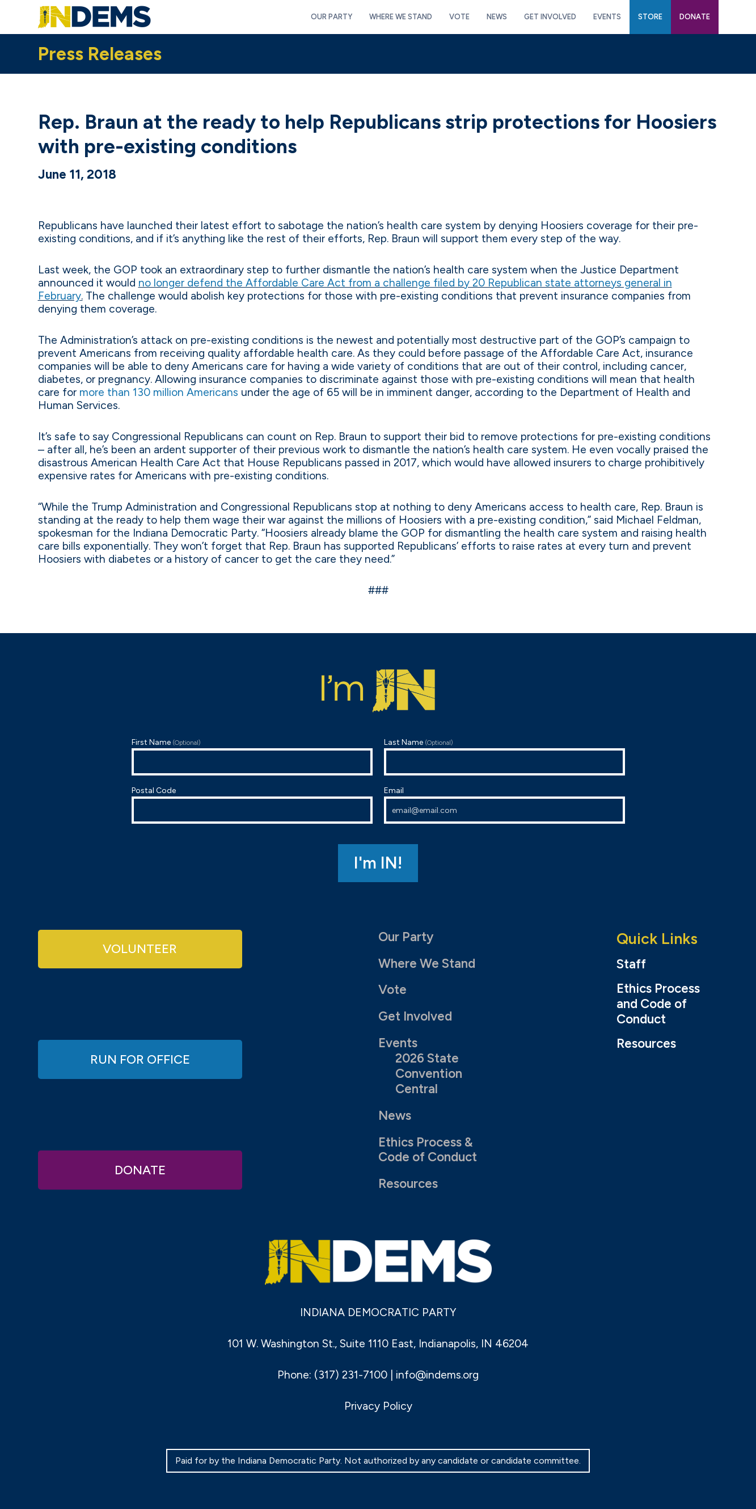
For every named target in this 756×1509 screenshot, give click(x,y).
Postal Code (252, 805)
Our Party (405, 937)
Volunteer (140, 948)
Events (397, 1043)
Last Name (504, 756)
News (394, 1115)
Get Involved (415, 1016)
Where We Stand (426, 963)
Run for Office (140, 1059)
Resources (408, 1183)
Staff (631, 964)
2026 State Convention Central (428, 1074)
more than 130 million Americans (158, 392)
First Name (252, 756)
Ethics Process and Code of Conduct (658, 1004)
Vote (392, 989)
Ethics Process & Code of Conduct (427, 1150)
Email (504, 805)
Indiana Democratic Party (94, 17)
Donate (140, 1169)
